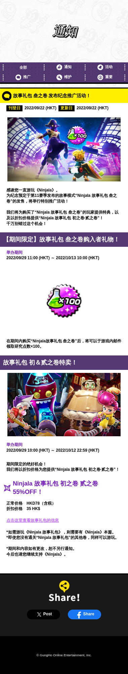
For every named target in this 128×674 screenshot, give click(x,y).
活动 (104, 67)
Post (43, 614)
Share (84, 614)
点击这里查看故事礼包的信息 (32, 520)
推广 (22, 77)
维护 (63, 77)
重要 (104, 77)
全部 (23, 67)
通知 (63, 67)
